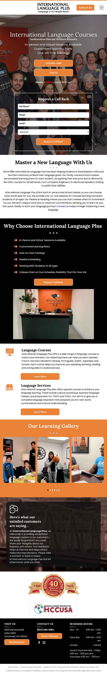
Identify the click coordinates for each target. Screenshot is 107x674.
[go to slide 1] (47, 490)
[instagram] (44, 643)
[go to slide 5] (56, 490)
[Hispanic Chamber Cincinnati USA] (53, 609)
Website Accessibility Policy (89, 667)
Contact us (63, 206)
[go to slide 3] (52, 490)
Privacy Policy (13, 667)
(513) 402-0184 (45, 629)
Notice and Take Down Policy (68, 667)
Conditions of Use (49, 667)
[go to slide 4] (54, 490)
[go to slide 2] (50, 490)
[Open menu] (101, 7)
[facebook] (39, 643)
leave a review (32, 556)
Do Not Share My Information (31, 667)
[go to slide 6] (59, 490)
